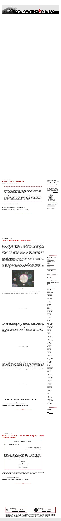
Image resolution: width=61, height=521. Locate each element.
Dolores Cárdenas (24, 516)
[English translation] (50, 208)
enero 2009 (49, 359)
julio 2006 (48, 320)
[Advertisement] (25, 166)
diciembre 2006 (50, 327)
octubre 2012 (49, 386)
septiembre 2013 (50, 387)
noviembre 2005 (50, 310)
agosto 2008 (49, 352)
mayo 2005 (49, 302)
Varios (48, 264)
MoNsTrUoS (49, 279)
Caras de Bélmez (50, 267)
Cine (48, 262)
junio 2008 (49, 349)
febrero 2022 (49, 403)
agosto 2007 (49, 336)
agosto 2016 (49, 396)
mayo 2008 (49, 348)
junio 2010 (49, 371)
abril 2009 (49, 364)
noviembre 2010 (50, 377)
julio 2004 (48, 291)
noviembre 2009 (50, 368)
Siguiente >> (22, 511)
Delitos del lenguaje (50, 260)
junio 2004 (49, 289)
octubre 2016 (49, 399)
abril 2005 (49, 301)
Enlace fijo (12, 209)
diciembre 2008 (50, 358)
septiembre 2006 (50, 323)
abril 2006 (49, 317)
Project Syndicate (14, 203)
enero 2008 (49, 342)
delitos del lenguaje (11, 477)
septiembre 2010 (50, 375)
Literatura (49, 258)
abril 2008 (49, 346)
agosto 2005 (49, 307)
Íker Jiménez (19, 403)
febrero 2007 (49, 330)
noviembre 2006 (50, 326)
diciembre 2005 (50, 311)
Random (22, 509)
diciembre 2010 (50, 378)
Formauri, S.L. (45, 516)
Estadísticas (49, 409)
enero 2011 (49, 380)
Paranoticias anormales (51, 269)
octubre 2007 (49, 339)
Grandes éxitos (50, 270)
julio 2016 (48, 394)
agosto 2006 (49, 321)
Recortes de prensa (50, 265)
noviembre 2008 (50, 356)
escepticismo (13, 207)
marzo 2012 (49, 383)
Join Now (42, 509)
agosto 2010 (49, 374)
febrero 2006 (49, 314)
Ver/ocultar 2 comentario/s (22, 479)
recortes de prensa (21, 207)
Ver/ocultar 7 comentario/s (22, 209)
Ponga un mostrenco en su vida (53, 282)
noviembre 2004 (50, 295)
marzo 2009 (49, 362)
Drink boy (48, 283)
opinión (24, 403)
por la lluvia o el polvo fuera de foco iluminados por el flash (23, 266)
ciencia (8, 207)
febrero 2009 (49, 361)
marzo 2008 (49, 345)
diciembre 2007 (50, 340)
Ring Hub (47, 509)
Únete (15, 509)
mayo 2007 (49, 333)
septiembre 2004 (50, 292)
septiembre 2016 (50, 397)
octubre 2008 (49, 355)
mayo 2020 (49, 402)
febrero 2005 (49, 298)
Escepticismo (49, 266)
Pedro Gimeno (11, 292)
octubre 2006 (49, 324)
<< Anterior (15, 511)
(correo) (56, 190)
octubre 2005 (49, 308)
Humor (48, 263)
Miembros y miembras (51, 261)
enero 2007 (49, 329)
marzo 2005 (49, 299)
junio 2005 (49, 304)
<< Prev (44, 511)
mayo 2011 (49, 381)
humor (14, 403)
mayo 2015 (49, 393)
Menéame (16, 183)
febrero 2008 (49, 343)
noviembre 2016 (50, 400)
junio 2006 (49, 318)
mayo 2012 (49, 384)
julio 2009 (48, 365)
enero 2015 (49, 390)
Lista (18, 509)
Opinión (48, 259)
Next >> (49, 511)
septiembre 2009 (50, 367)
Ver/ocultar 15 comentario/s (22, 405)
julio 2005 (48, 305)
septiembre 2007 (50, 337)
